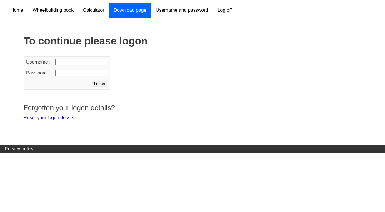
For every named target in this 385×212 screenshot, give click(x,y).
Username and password (182, 10)
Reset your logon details (49, 117)
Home (17, 10)
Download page (130, 10)
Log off (224, 10)
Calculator (93, 10)
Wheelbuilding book (53, 10)
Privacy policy (19, 148)
